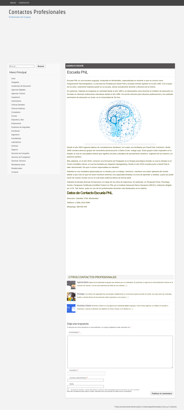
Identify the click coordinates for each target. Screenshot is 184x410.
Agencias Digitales (18, 90)
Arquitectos (15, 97)
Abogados (15, 82)
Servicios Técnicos (18, 161)
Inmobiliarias (16, 138)
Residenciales (16, 168)
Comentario (74, 332)
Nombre (74, 370)
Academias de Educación (74, 66)
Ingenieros (15, 135)
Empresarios (16, 123)
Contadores (15, 112)
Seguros (14, 150)
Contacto (24, 3)
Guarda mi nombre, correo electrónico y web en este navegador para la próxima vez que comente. (105, 390)
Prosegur (81, 294)
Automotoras (16, 101)
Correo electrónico (79, 378)
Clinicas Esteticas (18, 109)
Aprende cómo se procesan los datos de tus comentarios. (113, 391)
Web (72, 384)
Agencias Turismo (18, 94)
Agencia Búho (83, 282)
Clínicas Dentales (18, 105)
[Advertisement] (92, 40)
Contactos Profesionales (37, 12)
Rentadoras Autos (18, 165)
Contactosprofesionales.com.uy (155, 407)
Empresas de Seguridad (20, 127)
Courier (14, 116)
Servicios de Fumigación (20, 157)
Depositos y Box (17, 120)
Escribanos (15, 131)
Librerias (14, 146)
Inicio (13, 3)
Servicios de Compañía (20, 153)
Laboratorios (16, 142)
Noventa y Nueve (84, 306)
